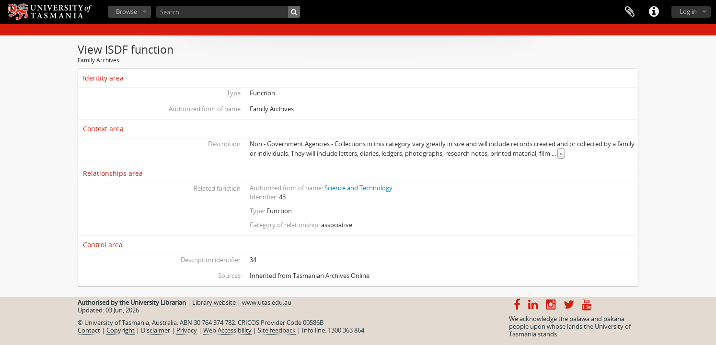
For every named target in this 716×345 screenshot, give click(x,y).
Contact (89, 330)
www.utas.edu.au (266, 302)
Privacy (186, 330)
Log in (688, 11)
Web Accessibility (227, 330)
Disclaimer (155, 330)
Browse (126, 11)
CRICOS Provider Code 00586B (280, 322)
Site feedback (277, 330)
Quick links (654, 12)
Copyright (120, 330)
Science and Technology (358, 188)
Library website (214, 302)
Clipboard (630, 12)
